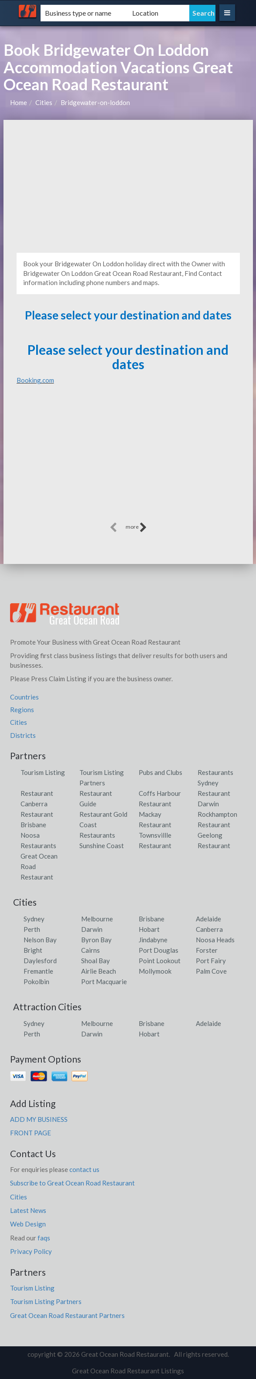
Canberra (209, 929)
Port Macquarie (104, 981)
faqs (44, 1238)
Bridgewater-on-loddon (95, 102)
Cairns (90, 950)
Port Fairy (211, 961)
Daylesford (40, 961)
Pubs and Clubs (160, 772)
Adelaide (208, 919)
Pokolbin (36, 981)
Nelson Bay (40, 940)
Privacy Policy (31, 1251)
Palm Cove (211, 971)
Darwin (91, 929)
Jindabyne (153, 940)
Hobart (149, 929)
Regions (22, 709)
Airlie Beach (98, 971)
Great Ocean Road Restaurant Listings (128, 1371)
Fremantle (38, 971)
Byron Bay (96, 940)
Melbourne (97, 919)
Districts (23, 735)
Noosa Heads (215, 940)
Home (18, 102)
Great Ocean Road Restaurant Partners (67, 1315)
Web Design (28, 1224)
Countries (24, 697)
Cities (43, 102)
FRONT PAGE (30, 1133)
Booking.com (35, 380)
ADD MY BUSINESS (39, 1119)
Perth (32, 929)
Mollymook (155, 971)
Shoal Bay (95, 961)
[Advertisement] (128, 185)
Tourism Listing (42, 772)
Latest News (28, 1210)
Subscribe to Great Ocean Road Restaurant (72, 1183)
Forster (207, 950)
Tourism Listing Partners (46, 1301)
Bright (33, 950)
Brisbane (151, 919)
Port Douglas (158, 950)
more (136, 527)
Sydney (34, 919)
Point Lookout (160, 961)
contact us (84, 1169)
